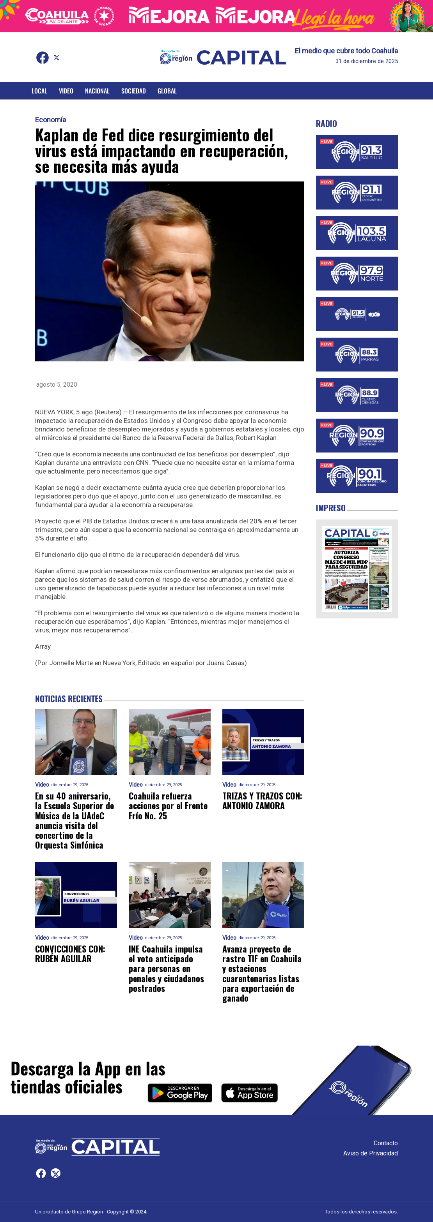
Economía (50, 120)
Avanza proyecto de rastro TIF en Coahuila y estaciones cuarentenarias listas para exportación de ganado (262, 973)
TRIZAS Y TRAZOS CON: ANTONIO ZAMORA (262, 801)
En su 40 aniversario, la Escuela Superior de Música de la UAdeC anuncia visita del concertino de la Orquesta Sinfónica (74, 820)
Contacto (386, 1143)
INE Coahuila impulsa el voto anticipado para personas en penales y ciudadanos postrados (166, 968)
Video (66, 90)
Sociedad (133, 90)
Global (167, 90)
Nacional (97, 90)
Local (39, 90)
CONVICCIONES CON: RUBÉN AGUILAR (70, 954)
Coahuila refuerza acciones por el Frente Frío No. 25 (168, 806)
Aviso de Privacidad (370, 1153)
